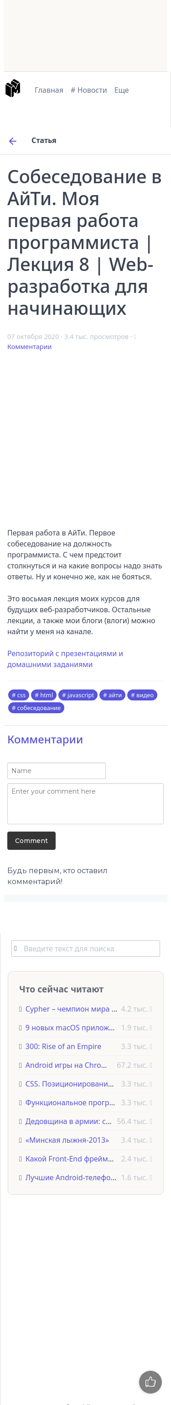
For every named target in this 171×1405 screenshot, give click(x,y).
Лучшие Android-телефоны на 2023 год (94, 1177)
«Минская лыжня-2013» (67, 1140)
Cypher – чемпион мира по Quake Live (93, 1009)
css (21, 695)
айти (115, 695)
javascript (80, 695)
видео (145, 695)
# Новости (89, 90)
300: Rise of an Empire (63, 1046)
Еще (121, 90)
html (46, 695)
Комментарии (29, 346)
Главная (49, 90)
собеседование (39, 707)
